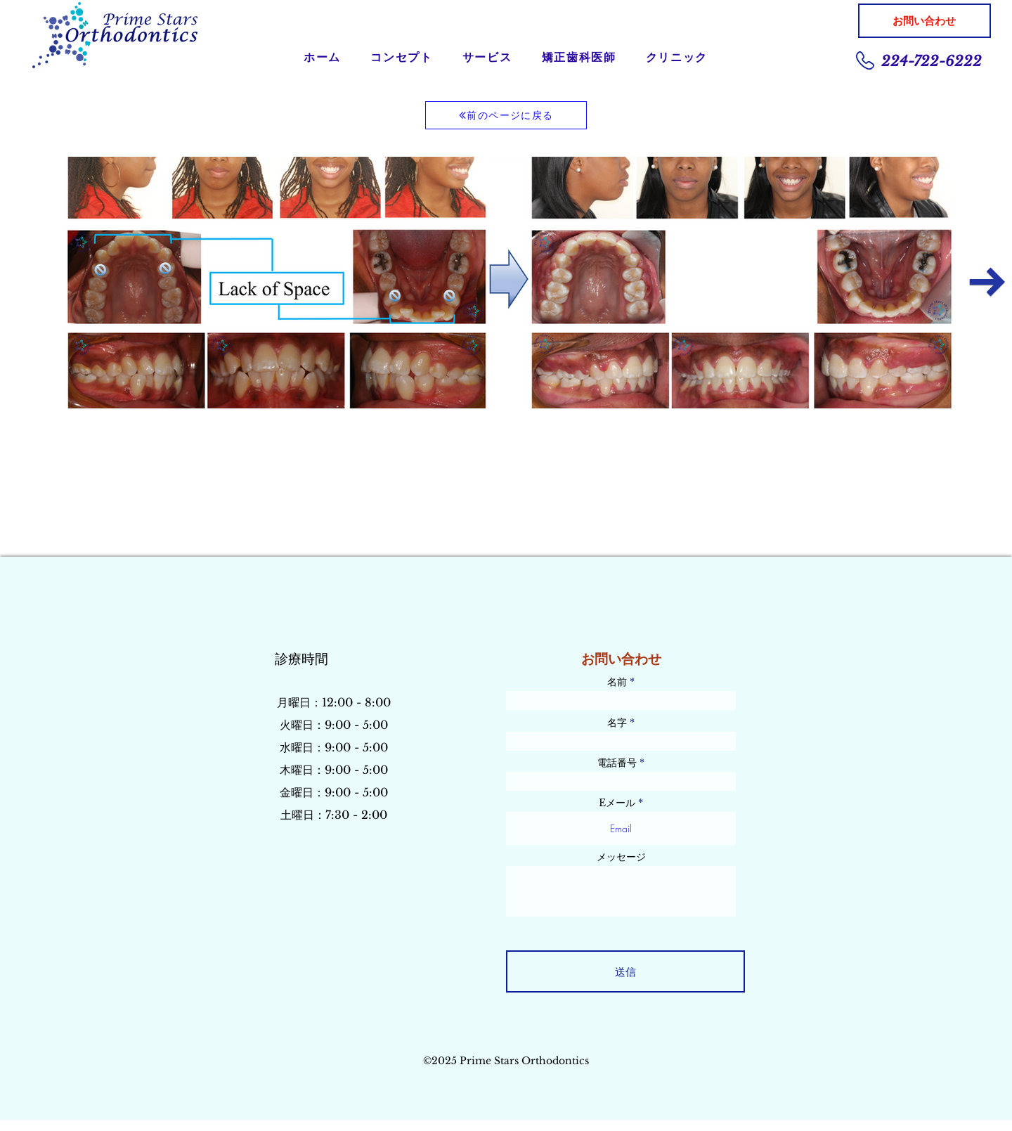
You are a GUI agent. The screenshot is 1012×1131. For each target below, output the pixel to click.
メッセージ (621, 857)
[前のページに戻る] (506, 115)
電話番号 (617, 763)
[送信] (625, 971)
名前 (617, 682)
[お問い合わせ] (924, 21)
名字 (617, 723)
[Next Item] (987, 282)
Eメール (617, 803)
